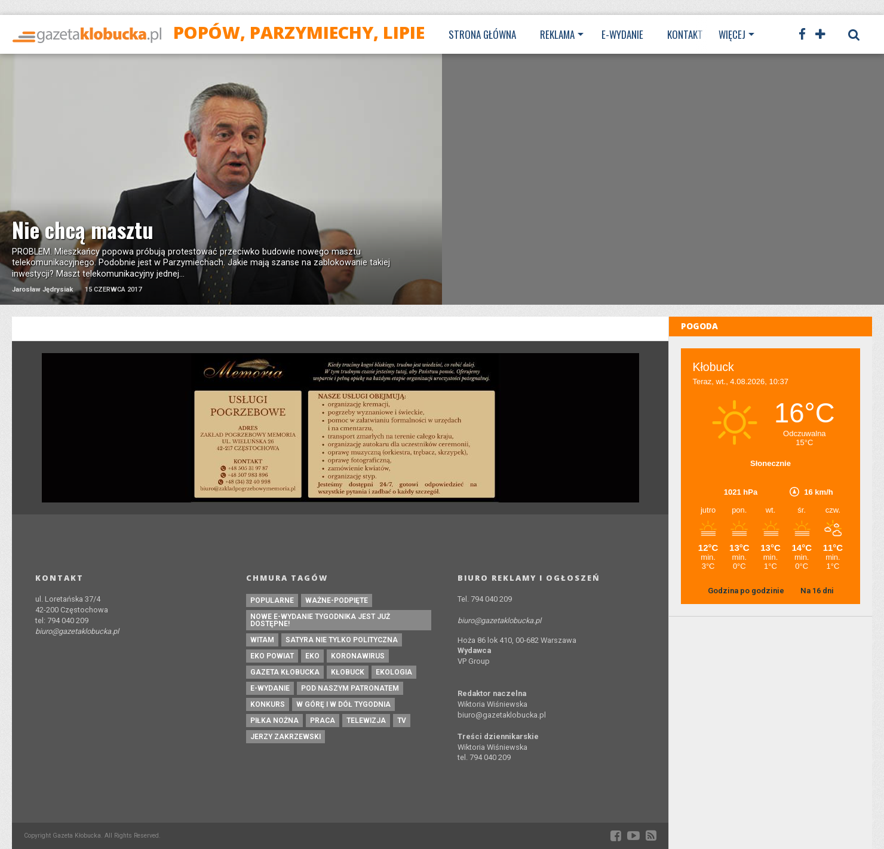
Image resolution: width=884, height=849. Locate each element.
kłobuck (347, 672)
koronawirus (358, 656)
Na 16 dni (817, 590)
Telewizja (366, 720)
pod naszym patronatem (350, 688)
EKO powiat (272, 656)
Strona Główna (482, 34)
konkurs (267, 704)
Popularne (272, 600)
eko (312, 656)
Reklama (557, 34)
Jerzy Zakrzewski (285, 736)
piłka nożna (274, 720)
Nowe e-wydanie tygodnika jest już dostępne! (320, 620)
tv (401, 720)
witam (262, 640)
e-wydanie (270, 688)
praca (322, 720)
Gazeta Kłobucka (285, 672)
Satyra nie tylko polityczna (342, 640)
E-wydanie (622, 34)
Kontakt (685, 34)
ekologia (394, 672)
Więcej (732, 34)
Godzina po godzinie (747, 590)
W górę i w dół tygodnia (343, 704)
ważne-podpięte (336, 600)
